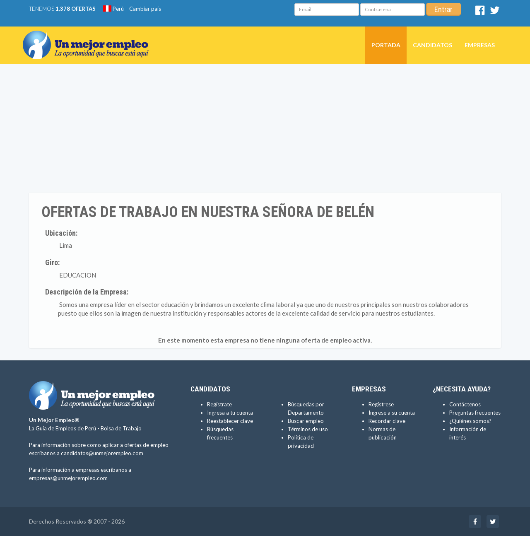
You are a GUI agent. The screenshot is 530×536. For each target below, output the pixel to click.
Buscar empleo (306, 421)
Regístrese (381, 404)
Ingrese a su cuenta (392, 412)
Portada (385, 44)
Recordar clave (387, 421)
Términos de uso (308, 429)
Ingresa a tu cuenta (230, 412)
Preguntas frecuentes (475, 412)
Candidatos (432, 44)
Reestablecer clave (230, 421)
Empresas (480, 44)
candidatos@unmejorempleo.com (102, 453)
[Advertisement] (265, 130)
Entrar (443, 9)
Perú (113, 8)
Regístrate (219, 404)
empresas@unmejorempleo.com (68, 478)
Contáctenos (465, 404)
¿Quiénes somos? (470, 421)
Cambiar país (145, 8)
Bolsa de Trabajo (121, 428)
